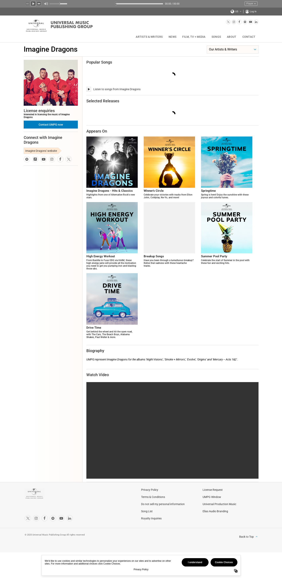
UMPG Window (212, 498)
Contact (249, 36)
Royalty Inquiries (151, 519)
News (172, 36)
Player (251, 3)
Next (39, 3)
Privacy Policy (149, 491)
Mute (46, 3)
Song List (147, 512)
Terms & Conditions (153, 498)
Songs (216, 36)
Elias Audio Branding (215, 512)
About (231, 36)
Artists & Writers (149, 36)
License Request (213, 491)
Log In (253, 11)
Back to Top (246, 537)
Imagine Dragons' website (41, 150)
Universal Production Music (219, 505)
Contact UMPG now (51, 124)
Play (33, 3)
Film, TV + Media (193, 36)
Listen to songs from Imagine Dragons (117, 89)
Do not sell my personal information (163, 505)
